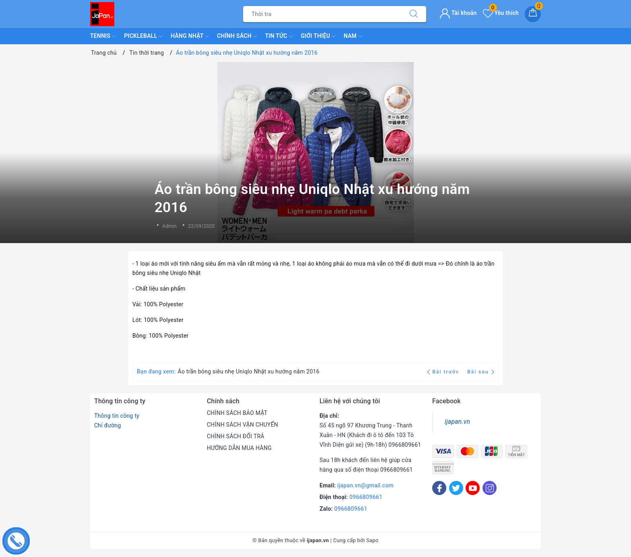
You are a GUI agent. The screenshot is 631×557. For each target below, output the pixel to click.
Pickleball (143, 36)
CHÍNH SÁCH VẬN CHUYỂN (242, 424)
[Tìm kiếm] (413, 14)
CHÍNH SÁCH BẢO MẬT (237, 413)
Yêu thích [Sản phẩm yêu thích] (501, 13)
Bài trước (444, 372)
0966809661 (365, 497)
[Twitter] (456, 488)
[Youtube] (473, 488)
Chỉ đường (107, 425)
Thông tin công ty (116, 416)
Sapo (372, 540)
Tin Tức (279, 36)
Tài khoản (458, 13)
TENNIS (103, 36)
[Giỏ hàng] (533, 14)
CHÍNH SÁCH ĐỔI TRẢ (235, 436)
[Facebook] (439, 488)
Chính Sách (237, 36)
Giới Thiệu (318, 36)
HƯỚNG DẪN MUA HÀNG (239, 448)
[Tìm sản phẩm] (322, 14)
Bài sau (480, 372)
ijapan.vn (457, 421)
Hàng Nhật (190, 36)
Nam (353, 36)
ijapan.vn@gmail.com (365, 485)
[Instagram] (490, 488)
